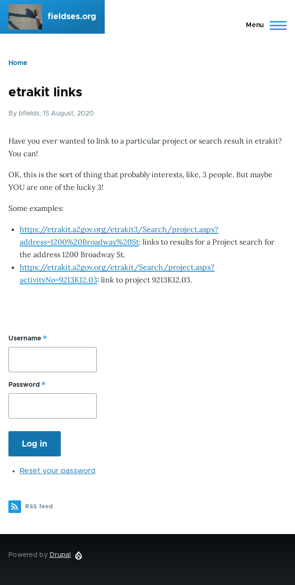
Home (17, 63)
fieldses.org (72, 17)
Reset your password (57, 471)
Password (24, 385)
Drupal (60, 555)
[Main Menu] (263, 25)
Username (24, 338)
